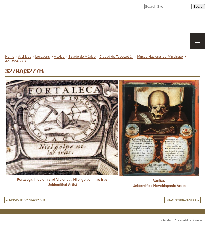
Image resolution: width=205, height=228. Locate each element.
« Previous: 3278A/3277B (25, 200)
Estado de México (82, 56)
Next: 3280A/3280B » (182, 200)
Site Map (166, 220)
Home (9, 56)
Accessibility (183, 220)
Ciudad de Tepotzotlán (116, 56)
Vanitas (159, 181)
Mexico (59, 56)
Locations (42, 56)
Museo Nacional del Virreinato (160, 56)
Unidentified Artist (62, 185)
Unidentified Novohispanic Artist (159, 186)
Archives (24, 56)
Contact (198, 220)
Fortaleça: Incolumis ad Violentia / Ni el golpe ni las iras (62, 180)
